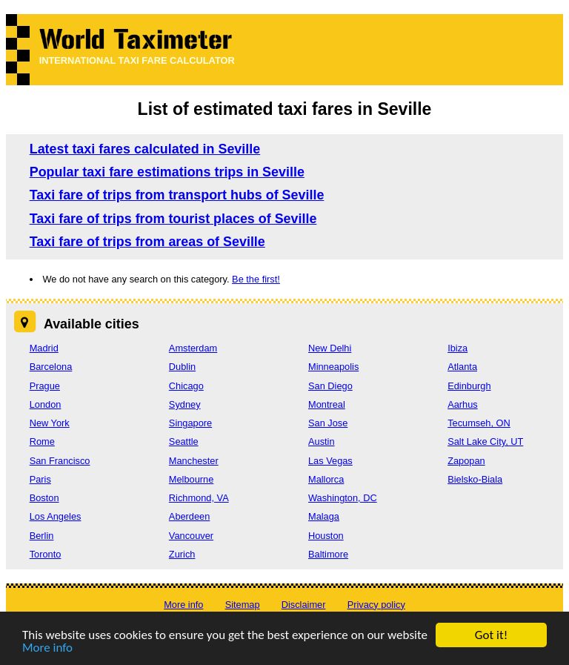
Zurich (182, 554)
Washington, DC (342, 497)
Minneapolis (333, 366)
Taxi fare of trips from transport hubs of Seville (177, 195)
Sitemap (242, 604)
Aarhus (462, 404)
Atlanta (462, 366)
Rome (42, 441)
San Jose (327, 423)
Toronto (45, 554)
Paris (40, 479)
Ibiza (457, 348)
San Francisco (60, 460)
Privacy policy (376, 604)
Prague (45, 385)
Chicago (186, 385)
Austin (321, 441)
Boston (44, 497)
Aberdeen (189, 516)
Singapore (190, 423)
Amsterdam (193, 348)
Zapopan (466, 460)
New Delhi (329, 348)
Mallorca (326, 479)
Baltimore (328, 554)
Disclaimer (304, 604)
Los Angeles (55, 516)
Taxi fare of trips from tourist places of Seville (173, 218)
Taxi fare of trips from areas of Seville (147, 241)
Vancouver (191, 535)
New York (50, 423)
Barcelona (51, 366)
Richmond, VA (199, 497)
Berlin (42, 535)
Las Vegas (330, 460)
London (45, 404)
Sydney (185, 404)
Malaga (323, 516)
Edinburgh (468, 385)
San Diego (330, 385)
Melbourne (191, 479)
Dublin (182, 366)
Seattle (184, 441)
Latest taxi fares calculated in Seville (145, 149)
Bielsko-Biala (474, 479)
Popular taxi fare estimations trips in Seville (167, 172)
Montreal (326, 404)
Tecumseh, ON (478, 423)
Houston (326, 535)
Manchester (194, 460)
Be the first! (256, 279)
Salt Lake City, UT (485, 441)
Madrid (44, 348)
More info (47, 648)
